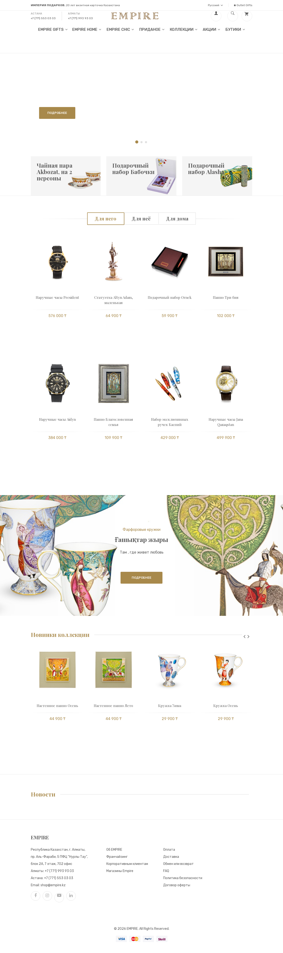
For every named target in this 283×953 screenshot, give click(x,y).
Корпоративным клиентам (127, 864)
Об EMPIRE (114, 850)
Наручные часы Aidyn (57, 419)
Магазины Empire (119, 871)
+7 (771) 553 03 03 (43, 18)
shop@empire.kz (53, 885)
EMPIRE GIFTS (52, 29)
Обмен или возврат (178, 864)
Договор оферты (176, 885)
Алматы (74, 13)
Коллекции (183, 29)
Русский (215, 5)
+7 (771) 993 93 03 (80, 18)
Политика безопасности (182, 878)
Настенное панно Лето (113, 705)
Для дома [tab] (177, 218)
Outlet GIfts (243, 5)
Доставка (171, 857)
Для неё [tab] (141, 218)
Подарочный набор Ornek (170, 297)
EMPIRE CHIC (120, 29)
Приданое (151, 29)
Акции (211, 29)
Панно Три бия (225, 297)
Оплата (169, 850)
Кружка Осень (225, 705)
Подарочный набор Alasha (206, 168)
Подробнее (57, 113)
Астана (36, 13)
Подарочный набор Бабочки (133, 168)
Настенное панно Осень (57, 705)
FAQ (166, 871)
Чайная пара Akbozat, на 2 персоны (54, 171)
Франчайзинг (117, 857)
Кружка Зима (169, 705)
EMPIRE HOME (86, 29)
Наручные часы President (57, 297)
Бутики (235, 29)
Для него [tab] (105, 218)
